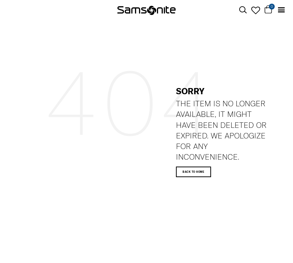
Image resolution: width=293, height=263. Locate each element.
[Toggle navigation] (281, 10)
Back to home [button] (193, 172)
